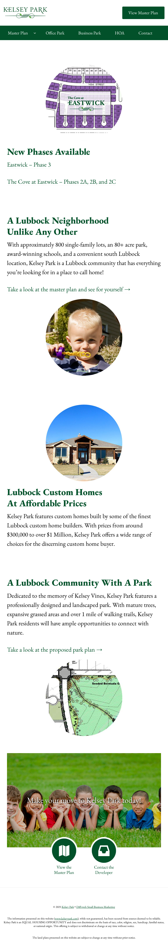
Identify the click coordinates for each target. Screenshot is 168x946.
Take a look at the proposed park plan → (54, 649)
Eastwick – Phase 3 (29, 164)
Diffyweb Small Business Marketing (95, 907)
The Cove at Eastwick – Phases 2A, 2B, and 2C (61, 181)
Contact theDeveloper (104, 869)
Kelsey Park (68, 907)
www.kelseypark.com (66, 918)
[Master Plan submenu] (34, 33)
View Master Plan (143, 13)
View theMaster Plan (64, 869)
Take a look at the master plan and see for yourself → (68, 289)
